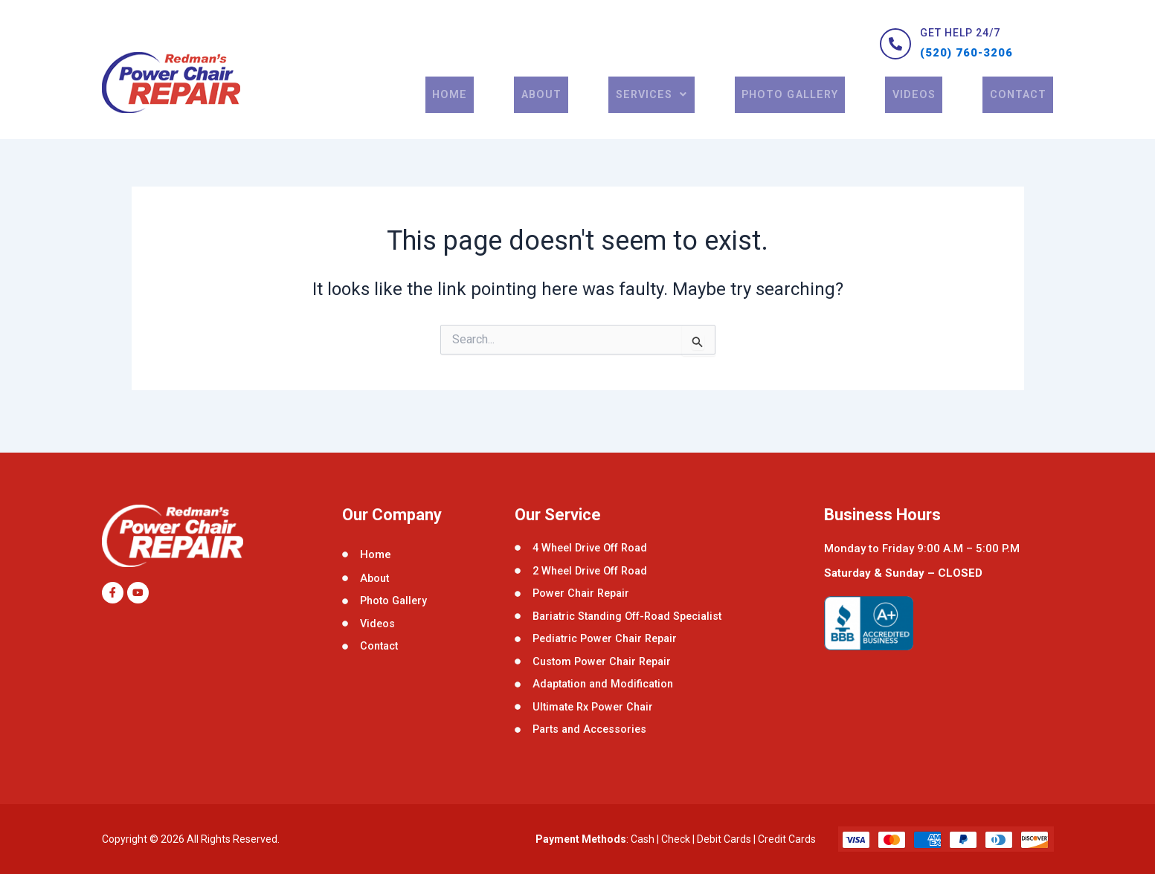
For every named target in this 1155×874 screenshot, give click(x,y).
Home (477, 106)
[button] (664, 106)
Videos (923, 106)
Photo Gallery (801, 106)
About (560, 106)
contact (1020, 106)
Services (664, 106)
